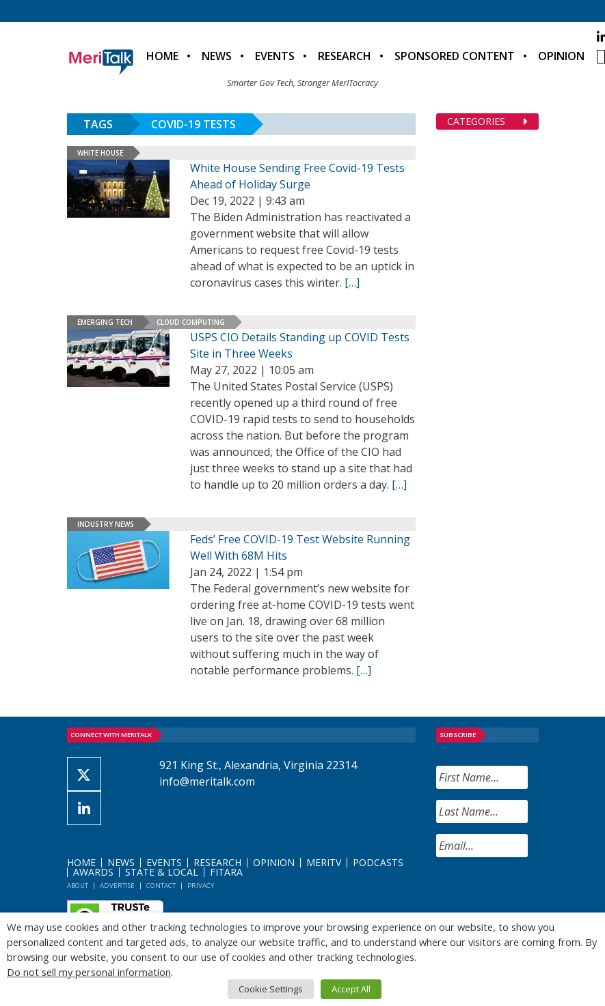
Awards (93, 871)
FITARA (226, 871)
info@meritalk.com (207, 781)
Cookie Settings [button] (271, 989)
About (77, 885)
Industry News (105, 524)
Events (275, 55)
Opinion (561, 55)
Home (162, 55)
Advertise (117, 885)
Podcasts (378, 862)
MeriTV (323, 862)
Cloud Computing (191, 322)
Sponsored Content (454, 55)
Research (344, 55)
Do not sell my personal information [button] (89, 972)
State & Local (161, 871)
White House (100, 153)
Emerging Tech (105, 322)
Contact (161, 885)
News (217, 55)
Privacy (200, 885)
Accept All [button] (351, 989)
